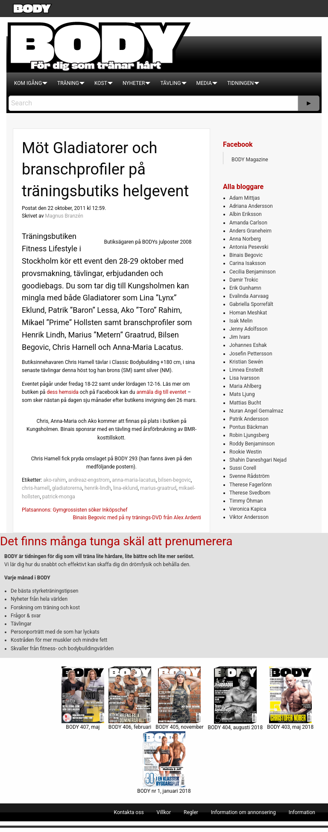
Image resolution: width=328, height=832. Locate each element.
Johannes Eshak (248, 345)
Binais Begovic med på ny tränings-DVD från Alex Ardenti (137, 518)
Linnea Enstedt (246, 370)
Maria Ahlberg (245, 386)
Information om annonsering (243, 812)
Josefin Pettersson (250, 354)
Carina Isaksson (247, 263)
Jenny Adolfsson (248, 329)
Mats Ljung (242, 394)
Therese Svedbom (249, 493)
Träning (68, 83)
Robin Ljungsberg (249, 435)
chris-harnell (36, 488)
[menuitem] (28, 83)
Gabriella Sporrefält (251, 304)
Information (302, 812)
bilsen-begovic (174, 480)
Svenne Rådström (249, 476)
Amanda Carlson (248, 223)
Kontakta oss (129, 812)
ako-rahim (54, 480)
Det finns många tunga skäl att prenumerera (116, 541)
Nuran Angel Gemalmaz (256, 411)
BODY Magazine (249, 160)
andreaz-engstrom (89, 480)
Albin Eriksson (245, 214)
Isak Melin (240, 321)
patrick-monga (58, 497)
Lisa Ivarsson (244, 378)
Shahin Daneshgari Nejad (258, 460)
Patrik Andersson (249, 419)
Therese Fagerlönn (250, 485)
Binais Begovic (246, 255)
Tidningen (240, 83)
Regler (191, 812)
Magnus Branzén (64, 216)
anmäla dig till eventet (161, 392)
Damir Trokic (243, 280)
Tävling (170, 83)
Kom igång (28, 83)
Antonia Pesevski (249, 247)
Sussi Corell (242, 468)
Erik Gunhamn (245, 288)
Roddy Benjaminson (252, 444)
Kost (100, 83)
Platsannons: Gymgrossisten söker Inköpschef (74, 510)
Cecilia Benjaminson (252, 272)
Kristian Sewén (246, 362)
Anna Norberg (245, 239)
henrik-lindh (98, 488)
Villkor (164, 812)
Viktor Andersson (249, 517)
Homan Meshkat (248, 313)
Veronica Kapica (247, 509)
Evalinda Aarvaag (249, 296)
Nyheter (134, 83)
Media (204, 83)
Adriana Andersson (251, 206)
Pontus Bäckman (248, 427)
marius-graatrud (158, 488)
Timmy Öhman (246, 501)
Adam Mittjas (244, 198)
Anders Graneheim (250, 231)
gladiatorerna (67, 488)
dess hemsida (62, 392)
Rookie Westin (245, 452)
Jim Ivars (239, 337)
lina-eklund (125, 488)
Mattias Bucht (245, 403)
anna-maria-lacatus (134, 480)
